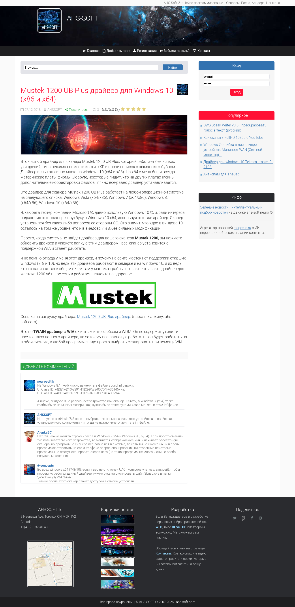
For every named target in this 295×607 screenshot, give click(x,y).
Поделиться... (79, 110)
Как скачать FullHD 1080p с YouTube (233, 137)
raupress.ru (242, 228)
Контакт (203, 51)
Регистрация (147, 51)
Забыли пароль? (177, 51)
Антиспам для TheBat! (221, 174)
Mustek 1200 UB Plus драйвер (103, 316)
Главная (93, 51)
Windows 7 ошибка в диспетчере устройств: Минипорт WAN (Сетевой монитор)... (232, 150)
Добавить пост (118, 51)
